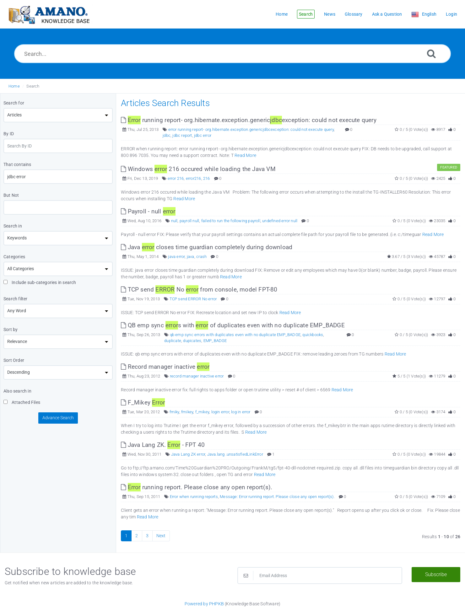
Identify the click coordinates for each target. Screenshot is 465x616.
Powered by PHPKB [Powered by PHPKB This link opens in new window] (204, 603)
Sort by (10, 329)
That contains (17, 164)
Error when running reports (194, 496)
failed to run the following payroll (230, 220)
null (174, 220)
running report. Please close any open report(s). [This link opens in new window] (196, 487)
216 (206, 178)
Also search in (17, 391)
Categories (14, 256)
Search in (12, 225)
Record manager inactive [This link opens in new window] (165, 366)
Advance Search (58, 417)
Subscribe (436, 574)
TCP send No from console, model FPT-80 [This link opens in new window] (199, 289)
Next (161, 535)
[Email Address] (319, 575)
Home (14, 86)
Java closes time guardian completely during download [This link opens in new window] (206, 247)
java (190, 256)
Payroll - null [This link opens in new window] (148, 211)
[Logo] (49, 14)
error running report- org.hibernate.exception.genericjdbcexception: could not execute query (251, 129)
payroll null (189, 220)
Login (451, 14)
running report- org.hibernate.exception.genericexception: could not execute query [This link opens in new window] (248, 120)
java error (176, 256)
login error (220, 412)
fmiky (174, 412)
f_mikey (202, 412)
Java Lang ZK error (188, 454)
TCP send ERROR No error (193, 299)
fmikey (187, 412)
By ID (8, 133)
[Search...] (232, 53)
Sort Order (13, 360)
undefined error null (279, 220)
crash (201, 256)
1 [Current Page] (126, 535)
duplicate (172, 340)
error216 (193, 178)
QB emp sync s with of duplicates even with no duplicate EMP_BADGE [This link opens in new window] (233, 325)
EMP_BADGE (215, 340)
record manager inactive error (197, 376)
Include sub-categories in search (39, 282)
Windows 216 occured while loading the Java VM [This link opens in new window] (198, 169)
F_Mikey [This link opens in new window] (143, 402)
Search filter (15, 298)
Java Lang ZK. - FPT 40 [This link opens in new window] (163, 444)
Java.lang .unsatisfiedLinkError (235, 454)
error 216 (176, 178)
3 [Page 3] (147, 535)
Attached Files (21, 402)
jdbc (166, 135)
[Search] (431, 53)
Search (32, 86)
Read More (245, 155)
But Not (11, 195)
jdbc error (202, 135)
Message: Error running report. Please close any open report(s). (277, 496)
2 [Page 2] (136, 535)
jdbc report (182, 135)
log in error (240, 412)
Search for (13, 102)
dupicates (192, 340)
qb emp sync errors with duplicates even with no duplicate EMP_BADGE (235, 334)
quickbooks (312, 334)
